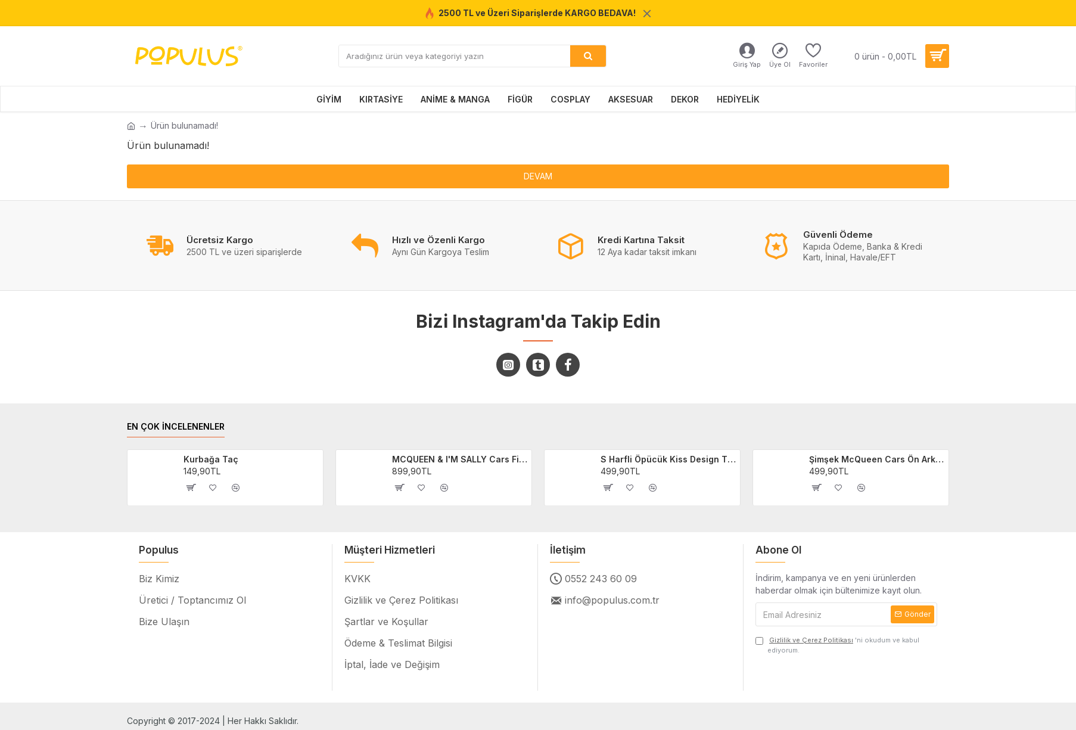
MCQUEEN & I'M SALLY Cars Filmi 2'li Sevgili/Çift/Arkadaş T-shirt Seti (460, 459)
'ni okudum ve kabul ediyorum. (837, 644)
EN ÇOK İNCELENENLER (176, 426)
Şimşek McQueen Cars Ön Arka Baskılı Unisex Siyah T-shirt (877, 459)
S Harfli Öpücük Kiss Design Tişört (668, 459)
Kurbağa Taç (211, 459)
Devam (538, 176)
